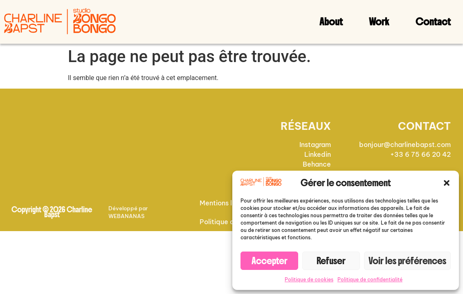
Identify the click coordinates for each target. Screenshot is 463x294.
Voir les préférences (407, 261)
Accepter (270, 261)
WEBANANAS (126, 216)
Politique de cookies (309, 279)
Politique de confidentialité (369, 279)
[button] (447, 183)
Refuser (331, 261)
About (331, 22)
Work (379, 22)
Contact (433, 22)
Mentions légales (226, 203)
